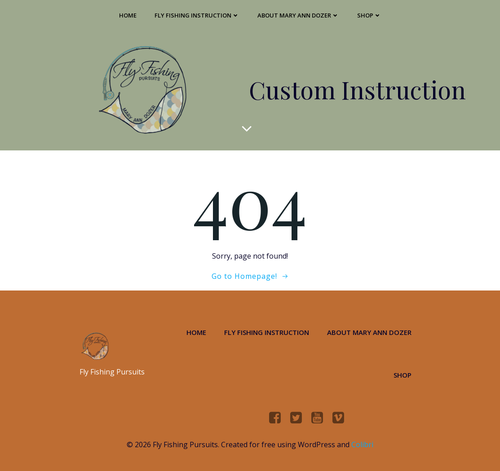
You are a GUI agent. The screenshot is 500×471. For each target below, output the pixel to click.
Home (128, 15)
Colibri (362, 444)
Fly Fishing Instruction (197, 15)
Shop (369, 15)
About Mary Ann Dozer (298, 15)
